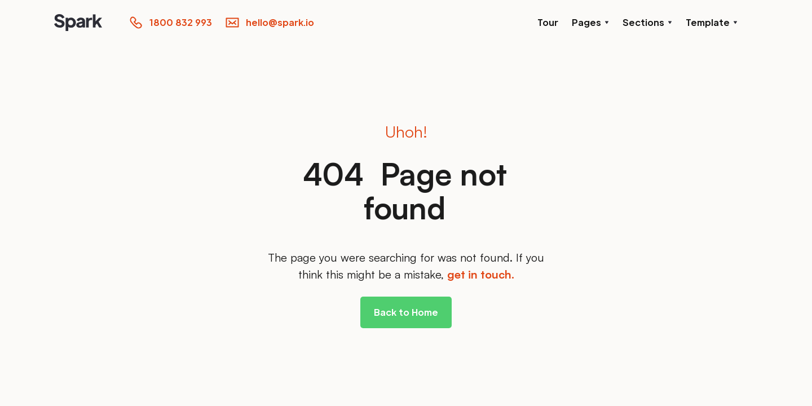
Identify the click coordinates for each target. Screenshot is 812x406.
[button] (590, 22)
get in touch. (480, 274)
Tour (547, 22)
